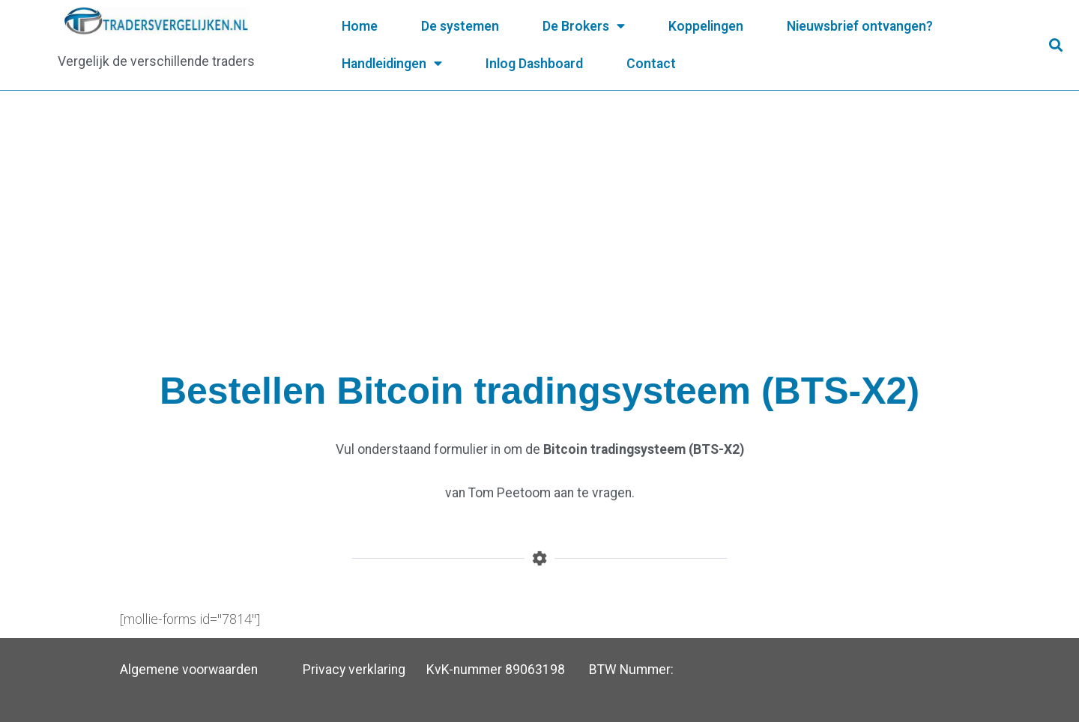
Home (360, 26)
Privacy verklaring (354, 669)
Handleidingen (392, 63)
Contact (651, 63)
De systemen (460, 26)
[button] (1055, 45)
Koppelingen (705, 26)
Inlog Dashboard (534, 63)
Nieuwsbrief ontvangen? (860, 26)
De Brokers (583, 26)
